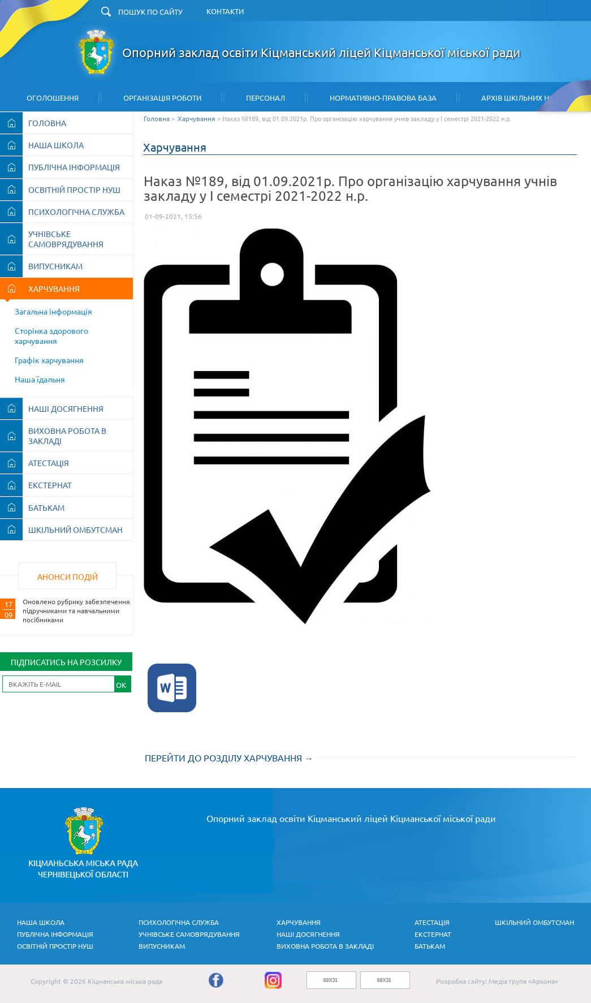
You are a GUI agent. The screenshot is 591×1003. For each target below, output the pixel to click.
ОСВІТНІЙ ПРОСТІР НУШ (74, 189)
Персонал (265, 97)
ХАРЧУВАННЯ (54, 288)
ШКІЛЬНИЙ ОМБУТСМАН (75, 529)
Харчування (196, 118)
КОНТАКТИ (225, 11)
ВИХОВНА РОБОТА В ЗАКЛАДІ (67, 435)
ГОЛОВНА (47, 123)
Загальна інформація (53, 311)
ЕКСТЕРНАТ (50, 485)
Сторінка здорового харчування (51, 335)
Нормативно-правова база (383, 97)
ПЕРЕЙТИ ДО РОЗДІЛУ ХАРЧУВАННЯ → (229, 757)
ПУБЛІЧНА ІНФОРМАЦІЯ (74, 167)
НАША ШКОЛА (56, 145)
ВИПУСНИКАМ (55, 266)
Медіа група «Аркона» (523, 980)
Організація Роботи (162, 97)
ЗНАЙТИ (259, 13)
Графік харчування (49, 360)
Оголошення (53, 97)
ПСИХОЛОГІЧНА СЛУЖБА (76, 211)
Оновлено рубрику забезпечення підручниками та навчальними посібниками (76, 610)
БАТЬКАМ (46, 507)
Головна (157, 118)
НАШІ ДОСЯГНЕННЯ (65, 408)
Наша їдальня (40, 379)
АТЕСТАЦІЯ (48, 463)
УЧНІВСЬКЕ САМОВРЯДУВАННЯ (65, 239)
